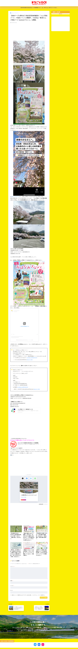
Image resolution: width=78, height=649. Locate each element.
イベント (45, 504)
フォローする (23, 497)
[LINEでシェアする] (35, 478)
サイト (11, 590)
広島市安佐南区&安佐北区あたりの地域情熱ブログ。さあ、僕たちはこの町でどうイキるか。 (38, 7)
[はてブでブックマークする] (31, 478)
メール (12, 585)
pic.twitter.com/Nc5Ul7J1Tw (32, 357)
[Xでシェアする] (22, 478)
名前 (11, 580)
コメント (12, 566)
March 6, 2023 (30, 359)
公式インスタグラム (15, 196)
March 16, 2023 (37, 389)
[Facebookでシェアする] (26, 478)
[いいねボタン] (11, 455)
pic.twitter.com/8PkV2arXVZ (22, 387)
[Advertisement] (28, 32)
